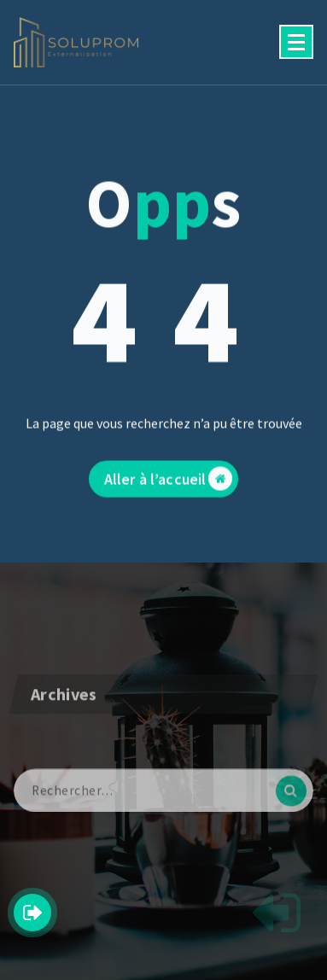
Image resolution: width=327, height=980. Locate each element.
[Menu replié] (296, 42)
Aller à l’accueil (168, 486)
